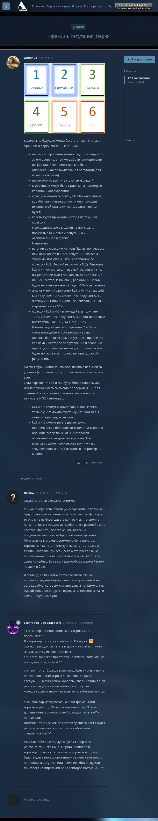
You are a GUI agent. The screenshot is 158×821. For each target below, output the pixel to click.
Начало (130, 71)
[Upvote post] (79, 463)
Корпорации (93, 6)
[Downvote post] (86, 463)
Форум (77, 6)
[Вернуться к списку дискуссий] (6, 6)
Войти (134, 6)
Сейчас (129, 140)
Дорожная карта (58, 6)
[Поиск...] (110, 6)
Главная (38, 6)
